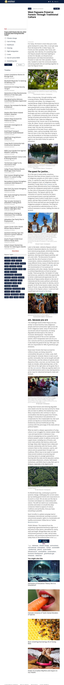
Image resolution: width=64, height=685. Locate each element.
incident (22, 297)
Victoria (17, 263)
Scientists (7, 291)
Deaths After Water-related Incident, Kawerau (13, 113)
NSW (12, 263)
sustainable (55, 547)
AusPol (20, 280)
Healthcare (10, 45)
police (13, 260)
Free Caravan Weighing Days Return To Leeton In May (14, 176)
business (15, 269)
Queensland (8, 269)
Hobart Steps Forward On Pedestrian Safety (13, 119)
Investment (7, 277)
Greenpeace (41, 547)
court (11, 297)
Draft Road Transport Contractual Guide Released (13, 132)
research (7, 263)
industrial (38, 555)
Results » (20, 64)
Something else (12, 61)
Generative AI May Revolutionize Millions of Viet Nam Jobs (15, 94)
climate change (44, 545)
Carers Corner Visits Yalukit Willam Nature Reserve (13, 227)
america (22, 294)
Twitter (48, 547)
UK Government (16, 288)
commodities (42, 551)
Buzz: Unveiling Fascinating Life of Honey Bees (42, 643)
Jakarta (39, 549)
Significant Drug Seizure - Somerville (13, 138)
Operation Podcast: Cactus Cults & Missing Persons (15, 157)
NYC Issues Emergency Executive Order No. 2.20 (15, 196)
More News (15, 251)
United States (8, 283)
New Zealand (8, 288)
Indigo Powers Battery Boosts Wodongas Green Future (14, 170)
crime (19, 283)
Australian (19, 260)
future (13, 291)
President (7, 294)
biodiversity (32, 549)
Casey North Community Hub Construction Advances (14, 144)
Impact (6, 297)
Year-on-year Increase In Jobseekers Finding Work (12, 202)
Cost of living (11, 41)
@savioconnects (33, 522)
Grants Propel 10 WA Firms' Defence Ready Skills (13, 240)
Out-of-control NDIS (13, 58)
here (55, 537)
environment (54, 545)
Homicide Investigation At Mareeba (13, 126)
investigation (14, 280)
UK (24, 269)
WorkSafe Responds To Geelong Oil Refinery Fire (15, 81)
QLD (23, 288)
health (6, 266)
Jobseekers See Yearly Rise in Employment (14, 220)
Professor (23, 263)
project (14, 283)
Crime (9, 54)
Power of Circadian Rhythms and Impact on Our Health (42, 671)
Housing (9, 48)
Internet (16, 297)
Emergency (7, 286)
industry (7, 280)
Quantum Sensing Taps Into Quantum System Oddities (13, 233)
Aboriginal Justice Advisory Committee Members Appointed (15, 100)
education (14, 277)
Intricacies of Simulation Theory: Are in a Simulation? (42, 584)
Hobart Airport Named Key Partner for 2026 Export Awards (15, 246)
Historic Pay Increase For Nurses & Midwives (15, 106)
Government (14, 257)
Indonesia (35, 545)
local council (13, 271)
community (7, 260)
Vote (8, 64)
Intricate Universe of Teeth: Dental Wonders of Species (43, 614)
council (20, 269)
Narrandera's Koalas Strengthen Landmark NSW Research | (15, 182)
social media (47, 549)
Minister (20, 266)
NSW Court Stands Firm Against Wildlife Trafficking (15, 151)
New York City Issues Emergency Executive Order (15, 189)
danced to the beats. (45, 291)
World (29, 8)
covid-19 (7, 271)
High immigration (12, 51)
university (21, 257)
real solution (37, 368)
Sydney (18, 291)
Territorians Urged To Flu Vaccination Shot (13, 164)
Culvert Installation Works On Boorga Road (14, 75)
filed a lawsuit (48, 184)
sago (51, 265)
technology (21, 277)
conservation (52, 551)
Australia (7, 257)
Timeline (7, 70)
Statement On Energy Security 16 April (14, 88)
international (32, 547)
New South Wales (9, 274)
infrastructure (32, 551)
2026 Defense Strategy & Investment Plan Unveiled (13, 214)
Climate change (12, 38)
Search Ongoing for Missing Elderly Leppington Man (13, 208)
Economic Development (35, 553)
